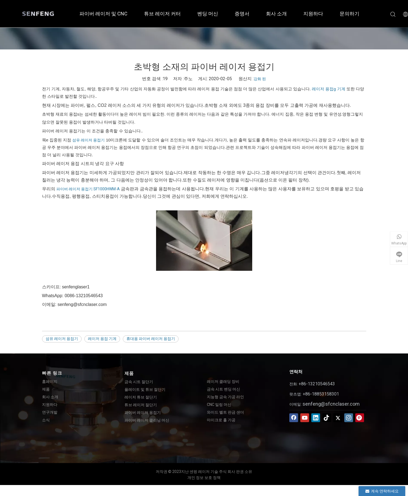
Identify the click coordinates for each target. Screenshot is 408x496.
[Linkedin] (315, 417)
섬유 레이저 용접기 (88, 140)
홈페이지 (49, 381)
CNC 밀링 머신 (219, 404)
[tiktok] (326, 417)
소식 (46, 420)
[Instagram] (348, 417)
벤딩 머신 (207, 13)
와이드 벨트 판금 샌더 (225, 412)
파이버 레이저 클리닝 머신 (146, 420)
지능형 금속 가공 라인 (225, 397)
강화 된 (260, 79)
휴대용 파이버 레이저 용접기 (150, 338)
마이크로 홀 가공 (221, 420)
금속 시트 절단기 (138, 382)
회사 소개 (276, 13)
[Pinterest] (359, 417)
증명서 (242, 13)
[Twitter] (337, 417)
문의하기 (349, 13)
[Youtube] (304, 417)
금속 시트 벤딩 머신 (223, 389)
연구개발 (49, 412)
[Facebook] (293, 417)
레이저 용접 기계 (102, 338)
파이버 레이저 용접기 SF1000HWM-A (88, 189)
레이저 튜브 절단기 (140, 397)
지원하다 (313, 13)
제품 (46, 389)
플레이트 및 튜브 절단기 (144, 389)
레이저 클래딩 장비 (223, 381)
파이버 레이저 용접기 (142, 412)
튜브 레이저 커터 (162, 13)
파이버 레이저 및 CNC (103, 13)
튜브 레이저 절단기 (140, 405)
